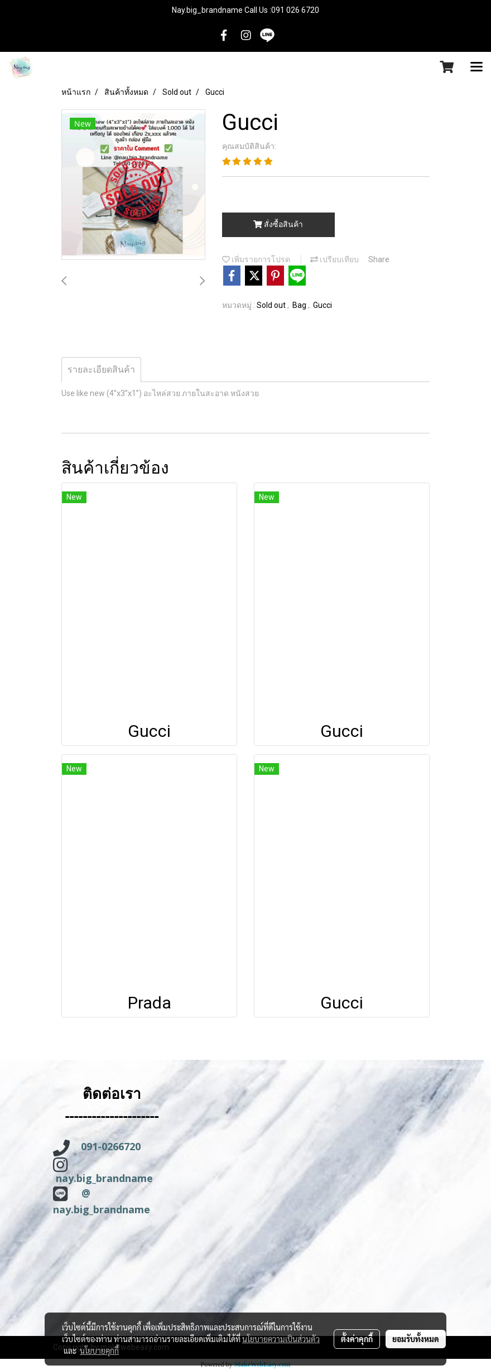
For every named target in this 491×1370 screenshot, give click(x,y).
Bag (300, 305)
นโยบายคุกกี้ (99, 1350)
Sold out (272, 305)
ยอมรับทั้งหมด (415, 1339)
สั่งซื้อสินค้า (278, 224)
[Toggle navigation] (476, 67)
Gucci (322, 305)
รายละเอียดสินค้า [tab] (101, 369)
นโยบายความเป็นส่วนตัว (281, 1339)
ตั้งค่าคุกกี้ (357, 1339)
